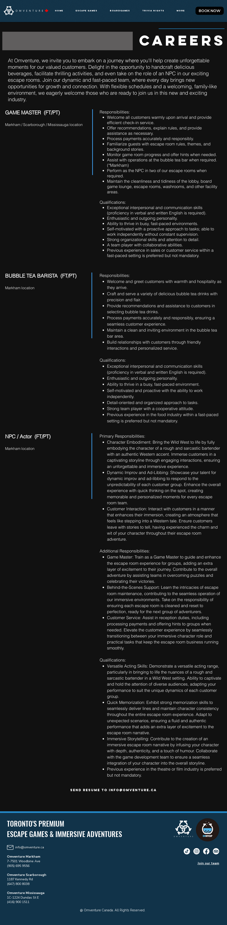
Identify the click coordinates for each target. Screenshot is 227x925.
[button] (89, 10)
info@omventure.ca (133, 790)
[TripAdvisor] (216, 851)
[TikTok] (187, 851)
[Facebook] (206, 851)
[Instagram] (196, 851)
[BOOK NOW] (209, 11)
